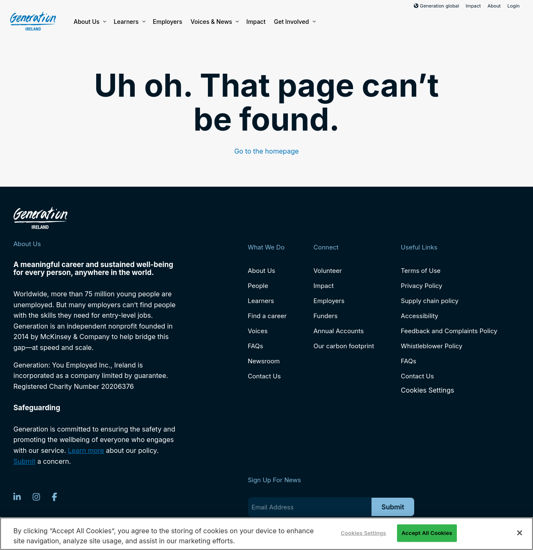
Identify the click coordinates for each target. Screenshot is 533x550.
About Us (89, 21)
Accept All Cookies (427, 532)
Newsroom (264, 361)
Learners (129, 21)
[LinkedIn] (17, 497)
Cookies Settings (427, 390)
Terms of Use (421, 271)
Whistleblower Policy (431, 346)
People (258, 286)
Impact (473, 5)
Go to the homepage (266, 151)
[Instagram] (36, 497)
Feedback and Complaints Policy (449, 331)
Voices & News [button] (214, 21)
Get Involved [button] (294, 21)
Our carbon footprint (343, 346)
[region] (266, 533)
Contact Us (264, 376)
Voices (257, 331)
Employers (167, 21)
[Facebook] (54, 497)
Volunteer (327, 271)
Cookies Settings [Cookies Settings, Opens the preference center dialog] (363, 532)
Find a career (267, 316)
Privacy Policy (421, 286)
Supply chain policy (430, 301)
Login (513, 5)
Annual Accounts (338, 331)
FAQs (255, 346)
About (494, 5)
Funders (325, 316)
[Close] (519, 533)
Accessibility (419, 316)
